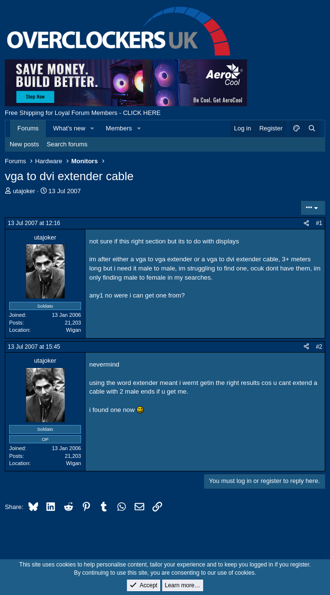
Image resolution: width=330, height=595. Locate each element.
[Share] (306, 223)
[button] (92, 128)
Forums (28, 128)
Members (119, 128)
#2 (319, 346)
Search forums (67, 144)
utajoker (24, 191)
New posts (24, 144)
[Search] (311, 128)
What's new (69, 128)
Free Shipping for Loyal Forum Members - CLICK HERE (83, 112)
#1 (319, 223)
